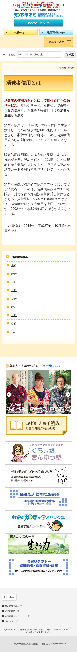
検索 (71, 54)
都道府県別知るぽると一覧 (17, 616)
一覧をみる (53, 366)
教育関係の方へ (56, 32)
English (10, 597)
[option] (17, 392)
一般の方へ (20, 32)
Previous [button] (9, 394)
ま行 (14, 315)
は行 (14, 306)
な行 (14, 298)
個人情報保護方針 (13, 606)
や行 (14, 323)
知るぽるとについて (39, 23)
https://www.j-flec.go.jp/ (29, 7)
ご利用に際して (12, 611)
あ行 (14, 265)
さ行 (14, 282)
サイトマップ (11, 621)
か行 (14, 273)
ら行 (14, 331)
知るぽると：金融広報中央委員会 (38, 15)
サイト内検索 (9, 54)
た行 (14, 290)
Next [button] (68, 394)
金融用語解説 (20, 257)
